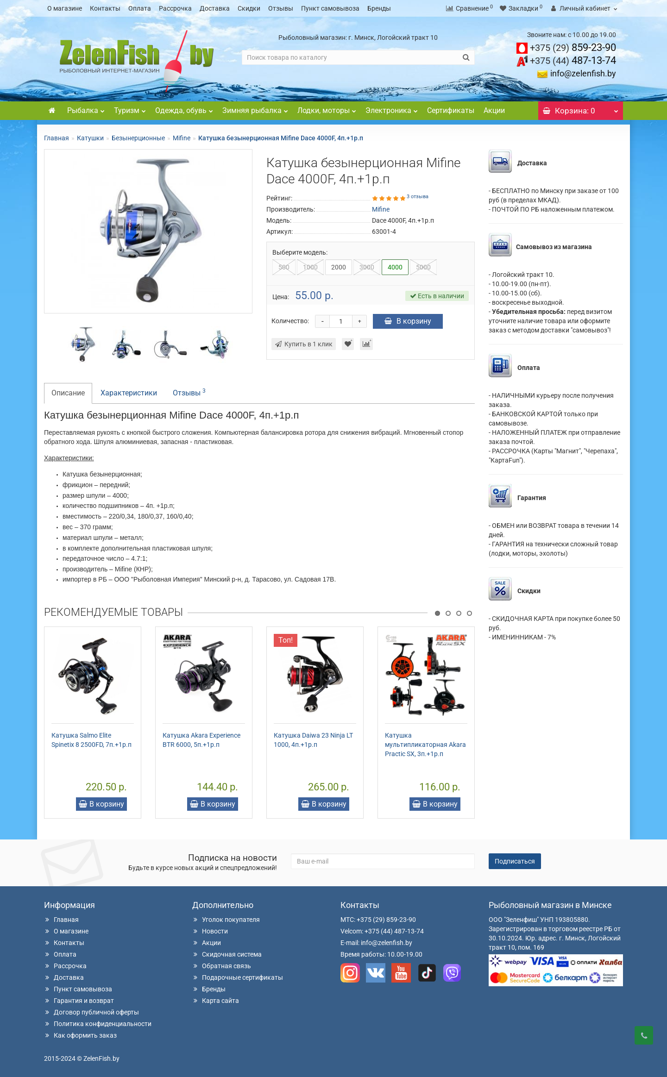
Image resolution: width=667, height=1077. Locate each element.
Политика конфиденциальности (97, 1023)
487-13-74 (573, 60)
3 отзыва (417, 197)
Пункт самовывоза (330, 8)
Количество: (290, 321)
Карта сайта (215, 1000)
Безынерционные (138, 138)
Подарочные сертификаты (237, 977)
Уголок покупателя (226, 919)
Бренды (379, 8)
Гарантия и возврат (79, 1000)
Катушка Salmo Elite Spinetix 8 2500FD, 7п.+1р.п (91, 740)
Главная (56, 138)
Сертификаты (450, 110)
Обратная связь (221, 966)
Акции (494, 110)
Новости (210, 931)
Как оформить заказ (80, 1035)
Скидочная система (227, 954)
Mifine (181, 138)
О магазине (64, 8)
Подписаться (515, 861)
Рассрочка (175, 8)
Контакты (105, 8)
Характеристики (129, 392)
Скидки (249, 8)
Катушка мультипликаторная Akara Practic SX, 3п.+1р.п (425, 745)
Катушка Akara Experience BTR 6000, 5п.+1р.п (201, 740)
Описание (68, 392)
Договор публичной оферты (91, 1012)
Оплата (139, 8)
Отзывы (280, 8)
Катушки (90, 138)
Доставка (215, 8)
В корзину (407, 321)
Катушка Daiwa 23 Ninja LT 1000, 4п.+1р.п (313, 740)
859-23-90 (573, 47)
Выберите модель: (299, 252)
